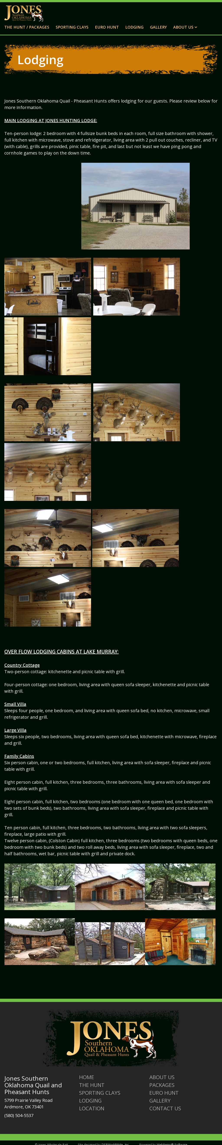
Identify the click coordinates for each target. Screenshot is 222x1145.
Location (91, 1108)
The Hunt (91, 1085)
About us (162, 1077)
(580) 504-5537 (18, 1115)
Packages (162, 1085)
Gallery (158, 27)
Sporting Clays (72, 27)
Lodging (134, 27)
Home (86, 1077)
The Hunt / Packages (26, 27)
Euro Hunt (107, 27)
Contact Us (165, 1108)
